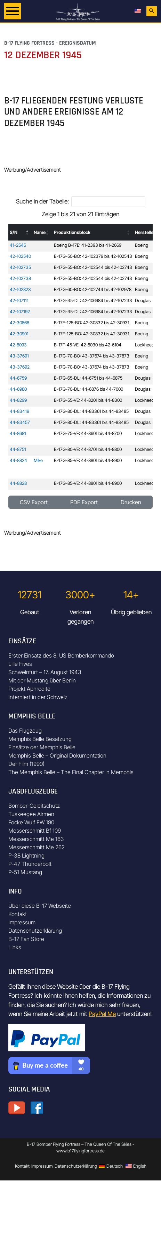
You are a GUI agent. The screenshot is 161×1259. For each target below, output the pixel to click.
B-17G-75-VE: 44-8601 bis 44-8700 (88, 433)
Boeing (141, 245)
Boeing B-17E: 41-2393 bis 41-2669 (87, 245)
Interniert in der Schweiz (37, 697)
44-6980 (18, 389)
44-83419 (19, 411)
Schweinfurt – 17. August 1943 (44, 672)
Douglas (143, 300)
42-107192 (20, 311)
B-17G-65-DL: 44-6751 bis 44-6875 (88, 378)
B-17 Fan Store (26, 938)
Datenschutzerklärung (35, 930)
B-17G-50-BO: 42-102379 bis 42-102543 (93, 256)
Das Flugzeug (25, 730)
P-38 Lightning (26, 855)
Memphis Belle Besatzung (40, 738)
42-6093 (18, 344)
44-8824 (18, 460)
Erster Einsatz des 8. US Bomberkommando (61, 655)
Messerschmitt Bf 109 (34, 830)
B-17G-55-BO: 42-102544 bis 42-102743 (93, 267)
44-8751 (18, 449)
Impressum (21, 922)
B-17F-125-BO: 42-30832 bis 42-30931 (91, 322)
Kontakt (17, 914)
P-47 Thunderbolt (29, 863)
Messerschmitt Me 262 (36, 847)
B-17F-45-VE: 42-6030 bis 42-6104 (87, 344)
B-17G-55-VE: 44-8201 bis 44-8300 (88, 400)
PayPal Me (102, 1013)
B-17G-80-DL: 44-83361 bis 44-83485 (91, 411)
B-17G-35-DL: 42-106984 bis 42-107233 (93, 300)
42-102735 (20, 267)
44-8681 (18, 433)
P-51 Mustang (25, 872)
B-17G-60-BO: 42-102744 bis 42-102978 (92, 289)
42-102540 (20, 256)
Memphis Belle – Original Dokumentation (57, 755)
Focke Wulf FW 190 (31, 822)
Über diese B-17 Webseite (39, 905)
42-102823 (20, 289)
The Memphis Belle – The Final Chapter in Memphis (71, 772)
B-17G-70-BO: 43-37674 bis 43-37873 (91, 356)
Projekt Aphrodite (29, 688)
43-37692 (20, 367)
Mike (38, 460)
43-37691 (19, 356)
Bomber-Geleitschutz (34, 805)
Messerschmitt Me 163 (36, 838)
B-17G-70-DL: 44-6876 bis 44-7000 (88, 389)
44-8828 (18, 483)
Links (14, 947)
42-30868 (19, 322)
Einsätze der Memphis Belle (41, 747)
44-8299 (18, 400)
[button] (27, 232)
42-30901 (19, 333)
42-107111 (19, 300)
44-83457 (20, 422)
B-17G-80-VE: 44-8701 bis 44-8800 (88, 449)
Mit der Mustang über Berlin (42, 680)
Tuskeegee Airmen (31, 813)
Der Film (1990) (26, 763)
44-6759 (18, 378)
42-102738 (20, 278)
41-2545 (18, 245)
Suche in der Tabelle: (42, 201)
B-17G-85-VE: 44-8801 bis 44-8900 (88, 460)
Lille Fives (20, 663)
